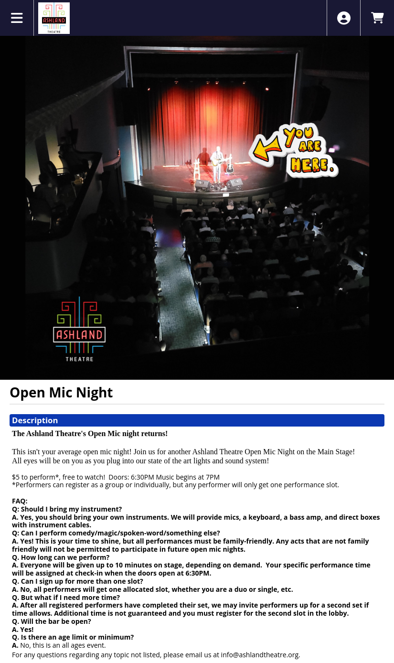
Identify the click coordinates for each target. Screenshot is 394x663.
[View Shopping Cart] (377, 18)
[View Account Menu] (344, 18)
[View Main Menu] (17, 18)
